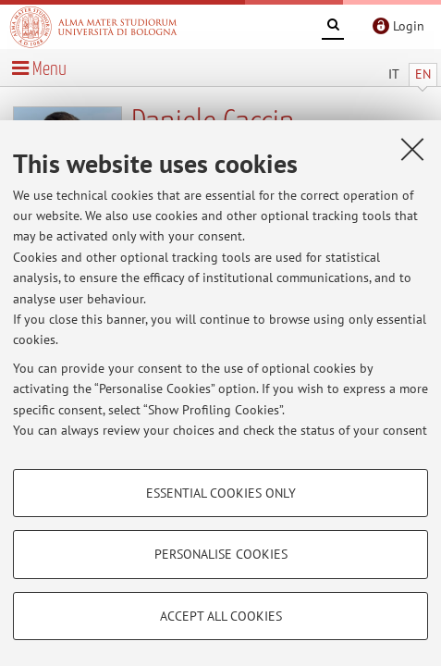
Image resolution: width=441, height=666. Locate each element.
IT (393, 74)
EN (423, 74)
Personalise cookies (221, 554)
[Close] (412, 149)
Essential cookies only (221, 493)
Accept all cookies (221, 616)
